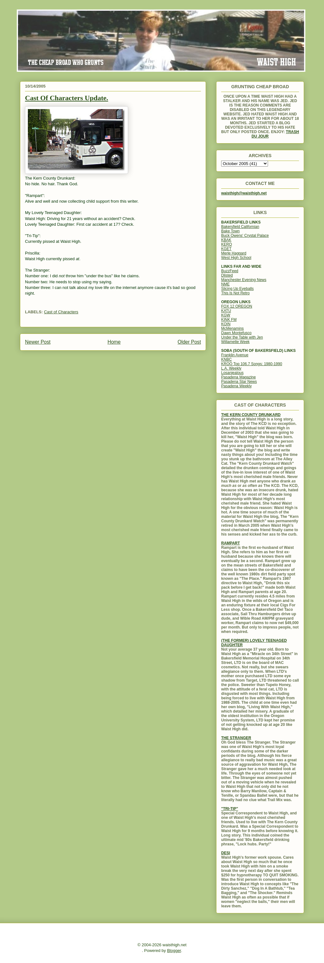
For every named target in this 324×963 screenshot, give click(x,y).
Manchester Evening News (243, 280)
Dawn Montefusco (236, 333)
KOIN (225, 324)
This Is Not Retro (235, 293)
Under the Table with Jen (242, 337)
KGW (225, 315)
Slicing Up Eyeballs (237, 288)
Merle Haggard (233, 253)
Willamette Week (235, 342)
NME (225, 284)
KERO (226, 244)
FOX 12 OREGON (236, 306)
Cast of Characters (61, 312)
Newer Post (38, 342)
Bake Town (230, 231)
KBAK (226, 240)
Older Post (189, 342)
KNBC (226, 359)
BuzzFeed (229, 271)
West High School (236, 257)
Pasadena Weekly (236, 386)
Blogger (174, 950)
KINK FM (229, 319)
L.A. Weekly (231, 368)
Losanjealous (232, 373)
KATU (226, 311)
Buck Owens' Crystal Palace (245, 235)
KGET (226, 249)
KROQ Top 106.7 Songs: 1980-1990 (251, 364)
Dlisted (227, 275)
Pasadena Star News (239, 381)
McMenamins (232, 328)
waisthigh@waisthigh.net (244, 193)
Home (114, 342)
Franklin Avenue (234, 355)
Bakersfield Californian (240, 226)
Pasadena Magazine (238, 377)
